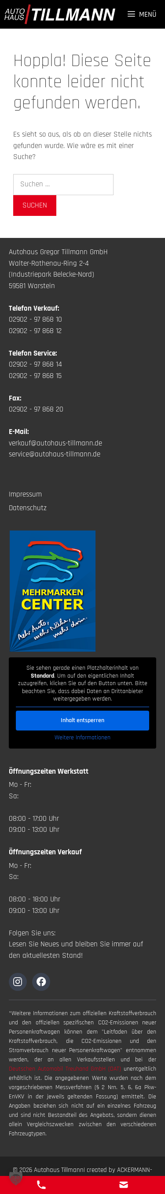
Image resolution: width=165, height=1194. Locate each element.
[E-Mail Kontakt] (123, 1185)
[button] (16, 1178)
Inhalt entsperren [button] (82, 720)
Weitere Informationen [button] (82, 737)
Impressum (25, 494)
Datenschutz (28, 508)
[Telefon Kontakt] (41, 1185)
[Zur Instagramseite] (18, 982)
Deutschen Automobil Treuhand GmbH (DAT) (66, 1069)
